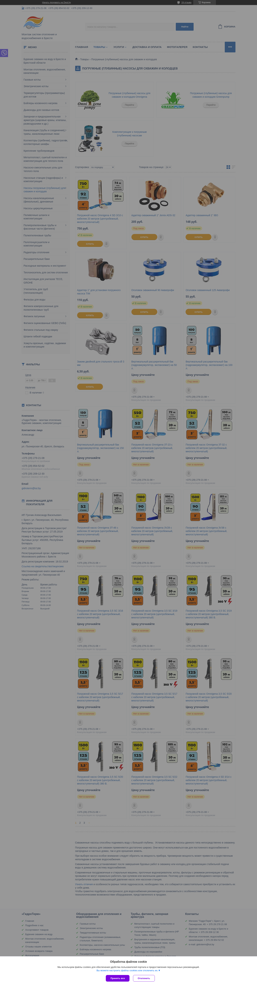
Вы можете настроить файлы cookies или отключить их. (127, 970)
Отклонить (144, 978)
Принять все (117, 978)
